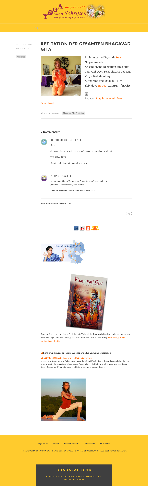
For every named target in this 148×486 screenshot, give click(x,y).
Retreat (102, 85)
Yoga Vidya (43, 443)
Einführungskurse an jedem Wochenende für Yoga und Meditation (77, 352)
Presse (56, 443)
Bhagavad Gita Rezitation (73, 113)
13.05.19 (66, 176)
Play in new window (109, 98)
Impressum (105, 443)
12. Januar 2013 (24, 44)
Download (47, 103)
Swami (119, 57)
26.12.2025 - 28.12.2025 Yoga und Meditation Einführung (66, 358)
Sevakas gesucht (71, 443)
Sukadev (24, 48)
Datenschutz (89, 443)
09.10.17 (79, 140)
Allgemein (21, 57)
